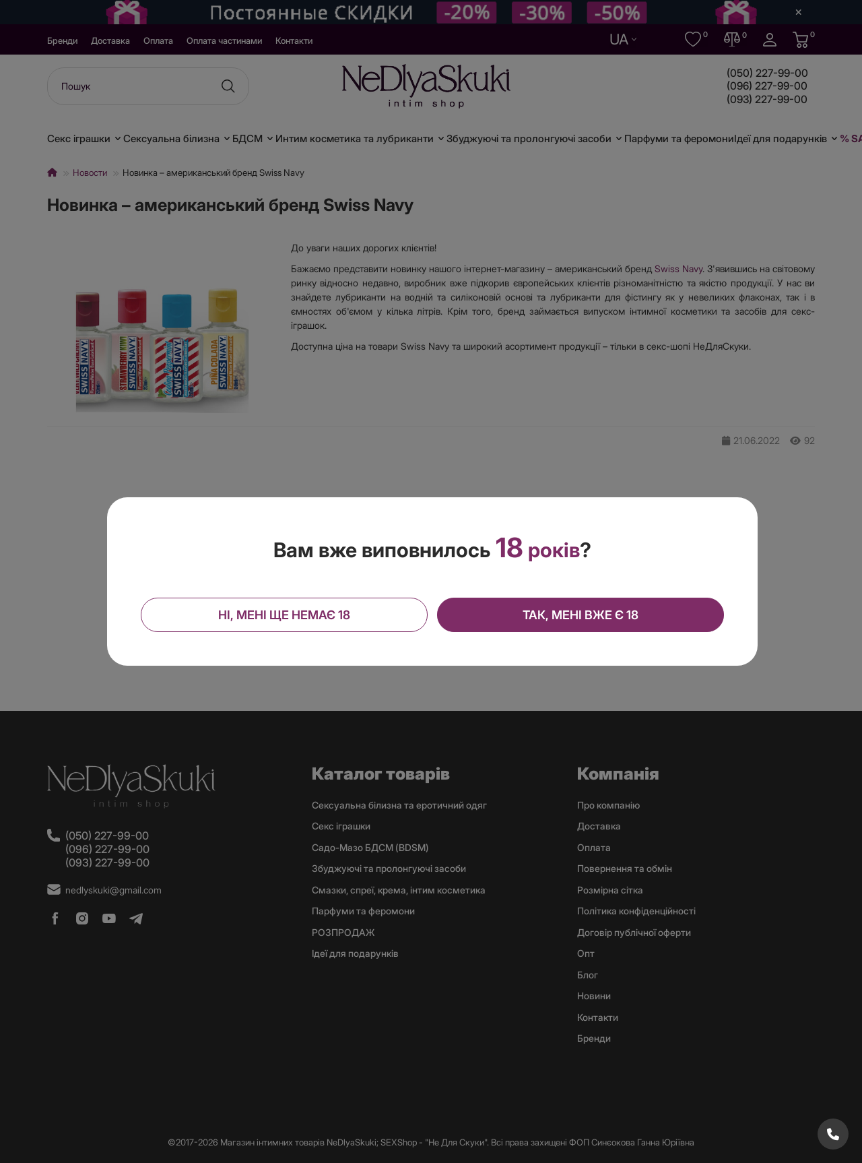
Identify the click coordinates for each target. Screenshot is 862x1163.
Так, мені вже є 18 (578, 614)
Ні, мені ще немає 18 (286, 614)
